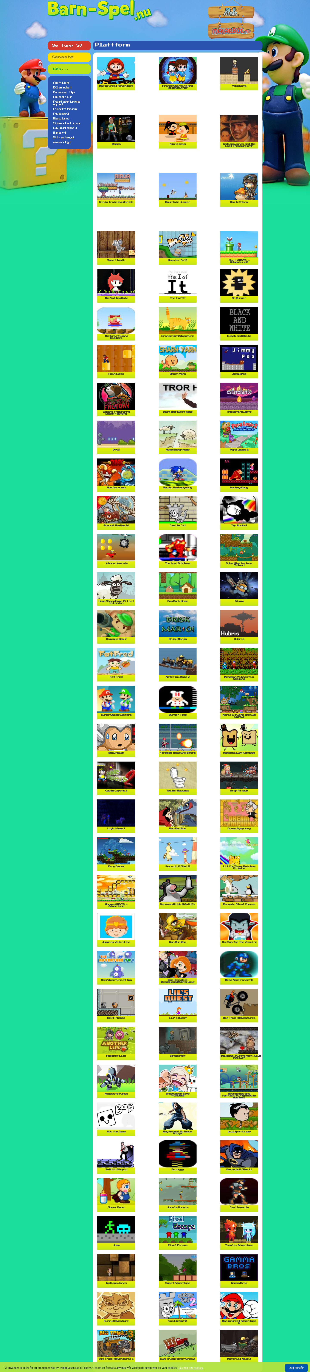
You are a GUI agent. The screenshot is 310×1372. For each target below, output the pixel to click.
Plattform (65, 109)
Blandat (62, 87)
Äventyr (62, 142)
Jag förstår (296, 1367)
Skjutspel (65, 128)
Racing (61, 118)
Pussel (61, 114)
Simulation (66, 123)
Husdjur (62, 97)
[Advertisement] (178, 104)
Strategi (64, 137)
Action (61, 83)
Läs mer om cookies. (191, 1367)
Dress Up (64, 92)
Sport (60, 133)
